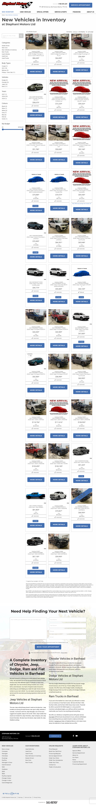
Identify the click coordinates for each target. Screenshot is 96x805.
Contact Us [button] (55, 736)
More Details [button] (36, 72)
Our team (51, 717)
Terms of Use (28, 797)
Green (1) (4, 119)
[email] (67, 637)
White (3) (4, 110)
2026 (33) (5, 96)
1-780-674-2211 (62, 4)
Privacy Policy (64, 652)
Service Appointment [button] (80, 5)
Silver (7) (4, 108)
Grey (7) (4, 112)
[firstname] (67, 619)
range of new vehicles (38, 678)
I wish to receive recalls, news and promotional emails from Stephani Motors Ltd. (49, 642)
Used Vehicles (6, 54)
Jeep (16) (4, 84)
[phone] (67, 631)
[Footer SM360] (52, 802)
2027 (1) (4, 94)
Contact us (57, 721)
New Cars (5, 47)
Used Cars (5, 56)
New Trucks (5, 52)
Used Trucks (5, 58)
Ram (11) (4, 86)
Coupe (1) (5, 66)
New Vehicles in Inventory (13, 50)
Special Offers (42, 12)
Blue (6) (4, 114)
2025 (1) (4, 98)
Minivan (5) (5, 70)
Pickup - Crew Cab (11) (8, 72)
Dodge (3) (5, 80)
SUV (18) (4, 68)
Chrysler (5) (5, 82)
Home (3, 15)
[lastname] (67, 625)
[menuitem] (8, 11)
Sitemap (20, 797)
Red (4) (4, 117)
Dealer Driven (5, 45)
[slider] (3, 129)
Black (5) (4, 106)
